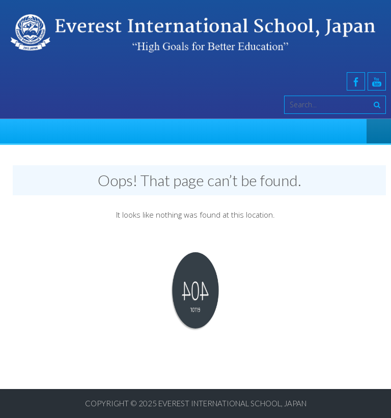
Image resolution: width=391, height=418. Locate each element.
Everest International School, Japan (232, 403)
